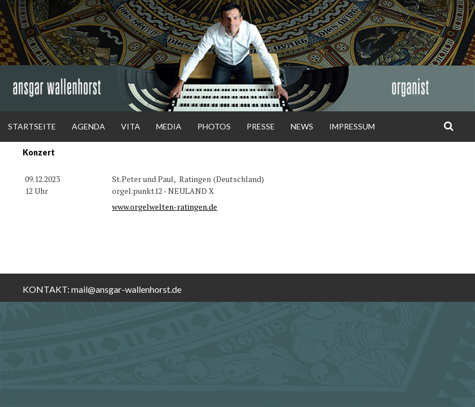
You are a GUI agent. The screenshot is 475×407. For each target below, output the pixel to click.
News (302, 126)
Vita (130, 126)
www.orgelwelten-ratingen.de (164, 206)
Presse (261, 126)
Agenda (88, 126)
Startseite (32, 126)
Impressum (352, 126)
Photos (214, 126)
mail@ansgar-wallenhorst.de (126, 289)
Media (169, 126)
